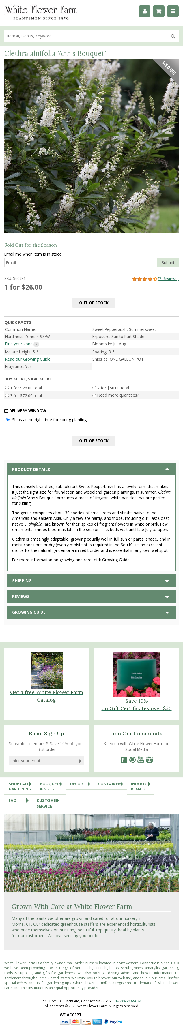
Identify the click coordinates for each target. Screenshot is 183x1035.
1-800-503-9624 (128, 1001)
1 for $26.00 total (26, 387)
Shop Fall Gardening (22, 785)
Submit (168, 262)
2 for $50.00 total (113, 387)
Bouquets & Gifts (53, 785)
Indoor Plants (143, 785)
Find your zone (19, 343)
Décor (82, 783)
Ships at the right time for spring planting (49, 419)
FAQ (20, 800)
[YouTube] (141, 760)
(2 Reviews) (155, 278)
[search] (85, 36)
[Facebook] (123, 760)
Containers (112, 783)
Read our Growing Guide (28, 359)
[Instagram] (149, 760)
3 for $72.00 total (26, 395)
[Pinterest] (132, 760)
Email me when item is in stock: (33, 254)
